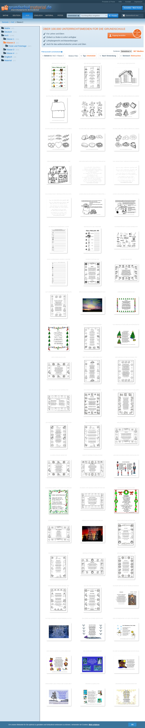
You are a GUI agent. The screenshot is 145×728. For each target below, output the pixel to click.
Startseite (5, 22)
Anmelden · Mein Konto (132, 8)
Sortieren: (117, 51)
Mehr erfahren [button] (94, 725)
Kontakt (128, 2)
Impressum (138, 2)
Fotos (60, 15)
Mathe (5, 15)
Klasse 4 (10, 53)
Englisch (38, 15)
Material (49, 15)
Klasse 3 (11, 50)
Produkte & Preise (108, 2)
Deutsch (16, 15)
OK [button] (132, 725)
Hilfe (120, 2)
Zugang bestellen (126, 35)
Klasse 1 (11, 39)
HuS (27, 15)
